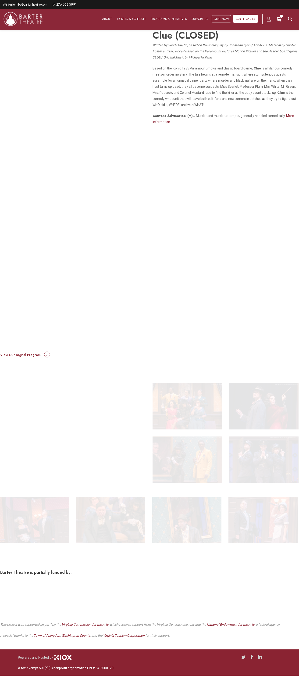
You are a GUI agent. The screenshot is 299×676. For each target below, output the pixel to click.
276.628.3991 (66, 4)
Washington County (75, 635)
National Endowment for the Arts (230, 624)
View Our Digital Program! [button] (21, 355)
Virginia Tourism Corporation (124, 635)
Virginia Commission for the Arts (85, 624)
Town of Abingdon (47, 635)
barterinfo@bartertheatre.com (27, 4)
